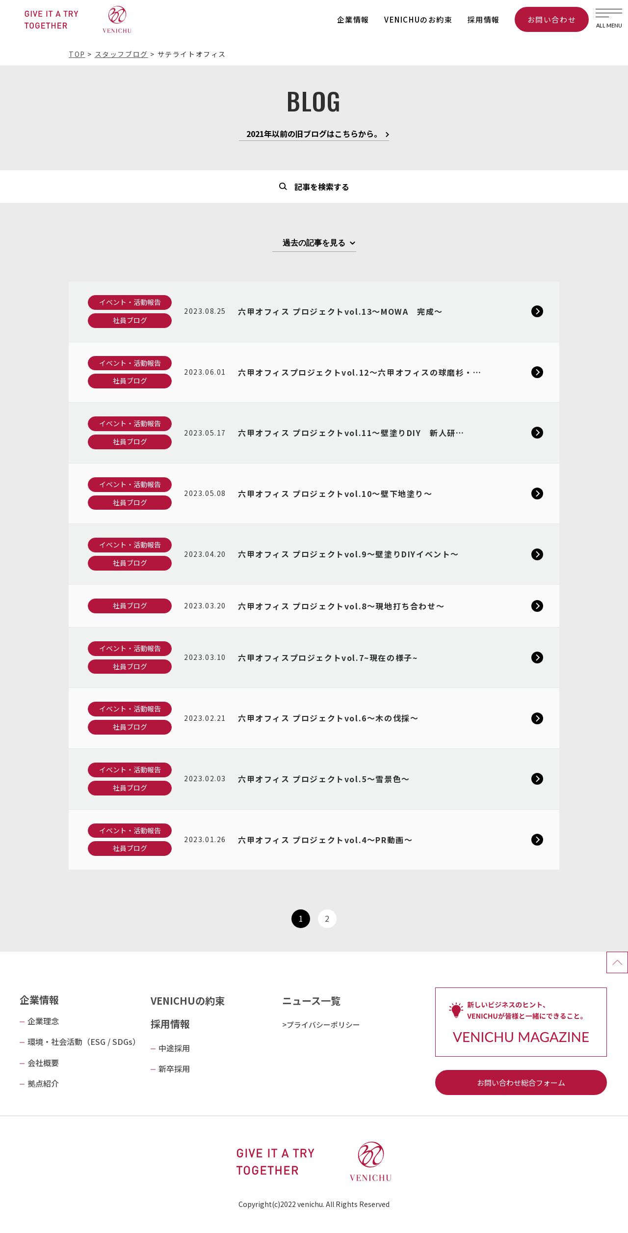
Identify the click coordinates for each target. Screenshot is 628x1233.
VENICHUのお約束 (418, 19)
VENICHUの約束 (188, 1000)
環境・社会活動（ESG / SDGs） (83, 1041)
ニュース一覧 (311, 1000)
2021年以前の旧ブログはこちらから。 (314, 134)
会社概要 (43, 1063)
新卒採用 (174, 1068)
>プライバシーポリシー (321, 1024)
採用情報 (484, 19)
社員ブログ (130, 320)
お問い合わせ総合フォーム (521, 1082)
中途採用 (174, 1048)
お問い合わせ (551, 19)
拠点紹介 (43, 1083)
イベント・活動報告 (130, 302)
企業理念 (43, 1021)
